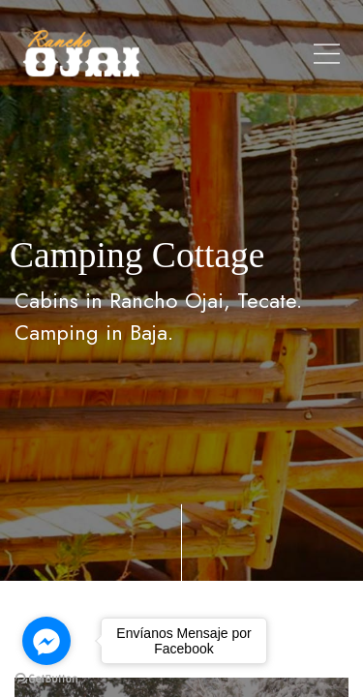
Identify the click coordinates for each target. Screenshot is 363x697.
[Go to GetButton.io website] (46, 677)
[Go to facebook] (46, 641)
